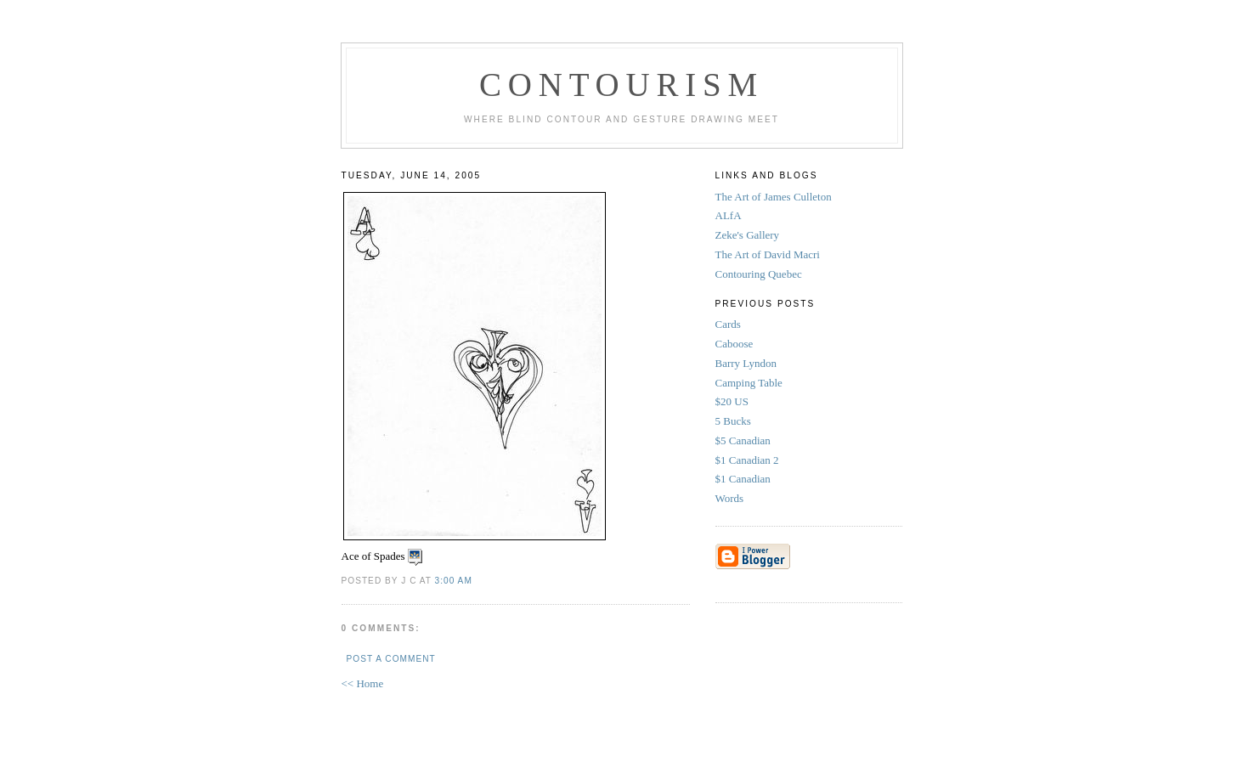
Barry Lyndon (747, 363)
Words (731, 498)
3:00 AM (453, 580)
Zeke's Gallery (747, 235)
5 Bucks (734, 421)
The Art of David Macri (767, 254)
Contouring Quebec (758, 274)
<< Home (363, 683)
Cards (729, 324)
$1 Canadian (744, 478)
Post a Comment (391, 658)
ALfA (728, 215)
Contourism (621, 84)
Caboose (735, 343)
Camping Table (750, 382)
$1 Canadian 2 (748, 460)
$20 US (733, 401)
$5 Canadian (744, 440)
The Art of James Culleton (773, 196)
